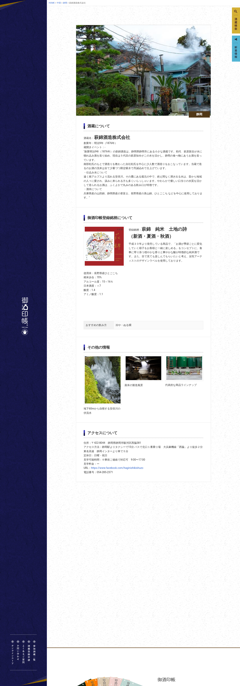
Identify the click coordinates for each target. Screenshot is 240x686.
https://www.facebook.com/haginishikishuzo (117, 467)
